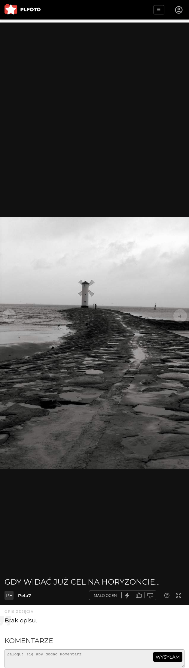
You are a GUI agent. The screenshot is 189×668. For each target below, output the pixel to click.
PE (9, 595)
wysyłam (168, 657)
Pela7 (24, 595)
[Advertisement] (94, 65)
